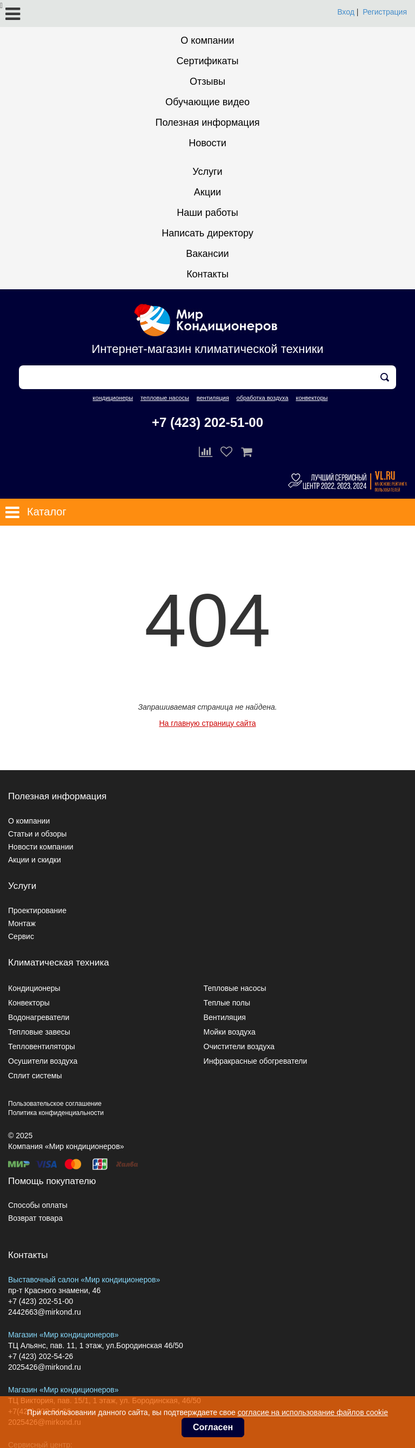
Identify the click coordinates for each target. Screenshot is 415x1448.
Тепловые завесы (39, 1032)
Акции (207, 192)
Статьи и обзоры (37, 834)
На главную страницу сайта (207, 723)
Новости (207, 143)
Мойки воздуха (230, 1032)
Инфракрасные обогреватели (255, 1061)
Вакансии (207, 253)
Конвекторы (29, 1002)
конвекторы (311, 398)
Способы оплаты (38, 1205)
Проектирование (37, 910)
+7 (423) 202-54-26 (40, 1356)
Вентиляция (225, 1017)
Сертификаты (208, 61)
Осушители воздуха (42, 1061)
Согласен (213, 1427)
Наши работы (207, 212)
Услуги (207, 171)
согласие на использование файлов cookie (313, 1412)
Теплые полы (227, 1002)
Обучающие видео (207, 102)
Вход (345, 12)
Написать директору (207, 233)
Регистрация (385, 12)
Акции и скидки (34, 859)
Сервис (21, 936)
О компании (207, 40)
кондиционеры (113, 398)
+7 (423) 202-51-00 (207, 422)
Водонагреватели (38, 1017)
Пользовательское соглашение (55, 1103)
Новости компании (40, 846)
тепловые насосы (164, 398)
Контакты (207, 274)
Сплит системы (35, 1075)
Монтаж (22, 923)
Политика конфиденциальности (56, 1113)
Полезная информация (208, 122)
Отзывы (207, 81)
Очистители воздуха (239, 1046)
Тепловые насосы (235, 988)
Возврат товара (35, 1218)
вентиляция (213, 398)
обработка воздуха (263, 398)
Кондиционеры (34, 988)
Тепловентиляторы (41, 1046)
